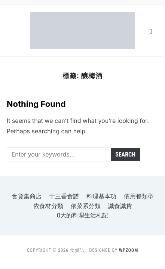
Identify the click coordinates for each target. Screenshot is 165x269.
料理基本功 (101, 196)
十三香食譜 (64, 196)
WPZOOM (128, 250)
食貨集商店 (27, 196)
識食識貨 (120, 206)
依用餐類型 (139, 196)
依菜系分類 (86, 206)
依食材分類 (48, 206)
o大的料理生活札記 (83, 215)
